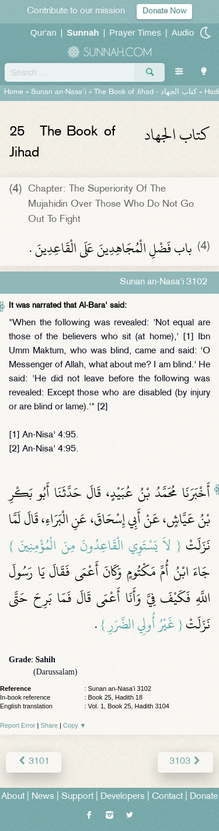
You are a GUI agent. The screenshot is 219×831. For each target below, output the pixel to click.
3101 (34, 761)
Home (13, 92)
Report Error (18, 725)
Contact (167, 796)
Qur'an (43, 32)
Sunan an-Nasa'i (58, 92)
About (13, 796)
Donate (204, 796)
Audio (183, 32)
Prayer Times (135, 32)
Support (77, 796)
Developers (122, 796)
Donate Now (164, 11)
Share (49, 725)
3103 (185, 761)
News (43, 796)
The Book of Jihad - (145, 92)
